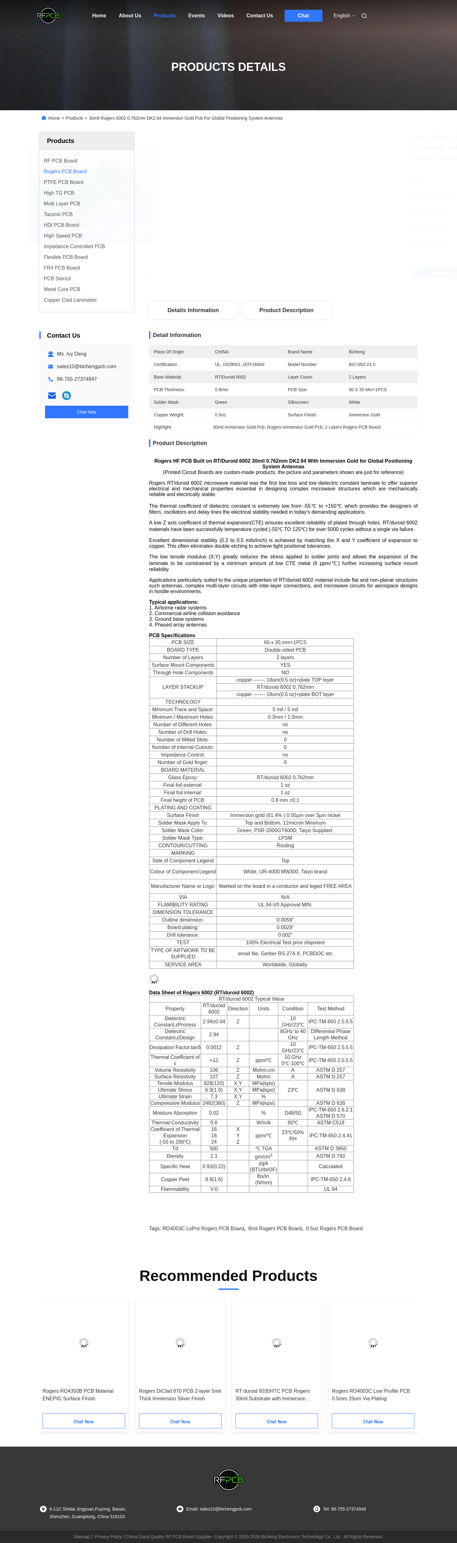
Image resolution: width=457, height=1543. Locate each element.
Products (165, 15)
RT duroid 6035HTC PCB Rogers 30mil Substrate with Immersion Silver (272, 1395)
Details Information (193, 310)
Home (99, 15)
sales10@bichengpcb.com (86, 366)
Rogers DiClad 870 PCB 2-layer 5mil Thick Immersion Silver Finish (180, 1394)
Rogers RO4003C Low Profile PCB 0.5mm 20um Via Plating (371, 1394)
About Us (130, 15)
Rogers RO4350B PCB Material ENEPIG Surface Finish (78, 1394)
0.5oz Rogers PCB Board (334, 1228)
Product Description (286, 310)
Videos (225, 15)
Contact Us (259, 15)
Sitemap (81, 1536)
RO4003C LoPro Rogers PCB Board (203, 1228)
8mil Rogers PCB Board (275, 1228)
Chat (303, 15)
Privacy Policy (108, 1536)
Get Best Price (323, 272)
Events (196, 15)
